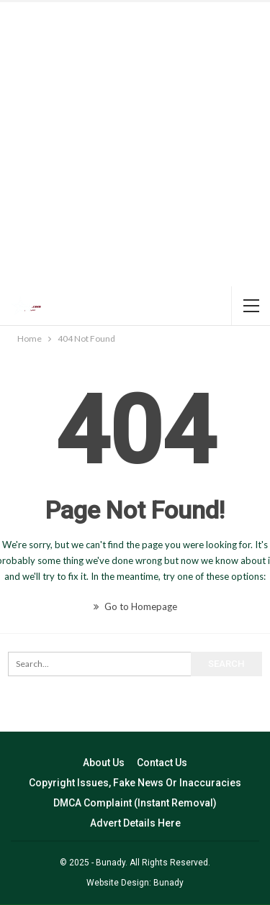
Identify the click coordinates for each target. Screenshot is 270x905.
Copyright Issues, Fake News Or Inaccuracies (135, 782)
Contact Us (162, 762)
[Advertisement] (135, 144)
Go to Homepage (135, 606)
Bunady (168, 883)
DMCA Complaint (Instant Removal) (135, 803)
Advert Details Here (135, 823)
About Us (104, 762)
